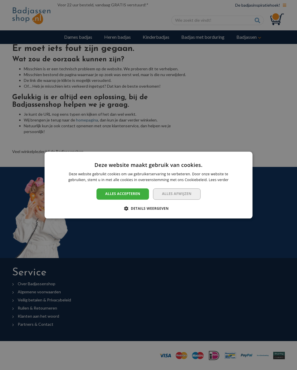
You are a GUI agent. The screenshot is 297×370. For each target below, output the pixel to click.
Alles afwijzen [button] (176, 194)
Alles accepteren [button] (122, 194)
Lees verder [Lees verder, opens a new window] (219, 179)
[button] (148, 208)
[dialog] (148, 185)
